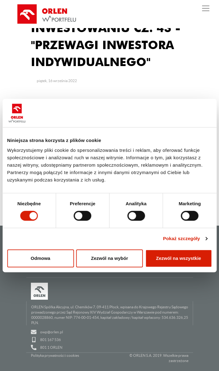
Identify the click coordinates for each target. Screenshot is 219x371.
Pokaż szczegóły (181, 238)
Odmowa (40, 258)
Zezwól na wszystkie (178, 258)
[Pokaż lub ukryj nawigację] (205, 8)
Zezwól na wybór (109, 258)
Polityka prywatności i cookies (55, 355)
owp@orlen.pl (51, 332)
